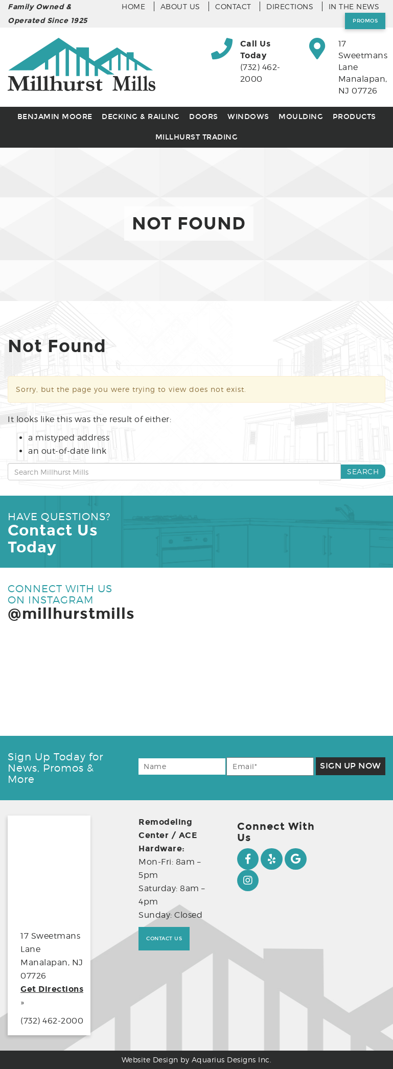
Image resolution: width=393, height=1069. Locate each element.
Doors (203, 116)
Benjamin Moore (55, 116)
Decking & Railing (141, 116)
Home (133, 6)
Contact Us (164, 939)
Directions (289, 6)
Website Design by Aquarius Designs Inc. (197, 1059)
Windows (248, 116)
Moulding (301, 116)
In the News (354, 6)
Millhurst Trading (196, 137)
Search (363, 471)
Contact (233, 6)
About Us (180, 6)
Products (354, 116)
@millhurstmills (71, 614)
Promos (365, 21)
